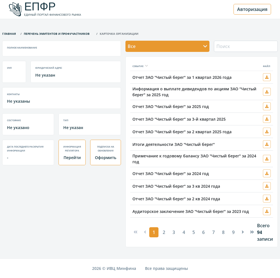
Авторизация (252, 9)
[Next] (242, 232)
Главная (9, 33)
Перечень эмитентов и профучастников (57, 33)
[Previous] (135, 232)
